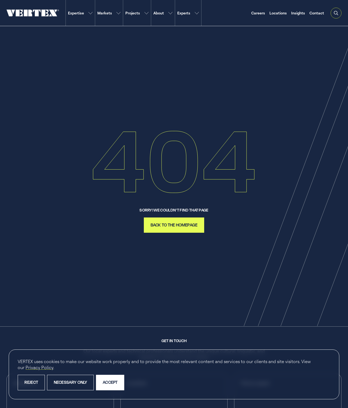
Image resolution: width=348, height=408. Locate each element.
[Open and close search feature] (336, 13)
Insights (298, 13)
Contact (316, 13)
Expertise (76, 13)
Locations (278, 13)
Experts (183, 13)
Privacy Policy (39, 367)
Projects (132, 13)
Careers (258, 13)
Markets (104, 13)
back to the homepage (174, 225)
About (158, 13)
